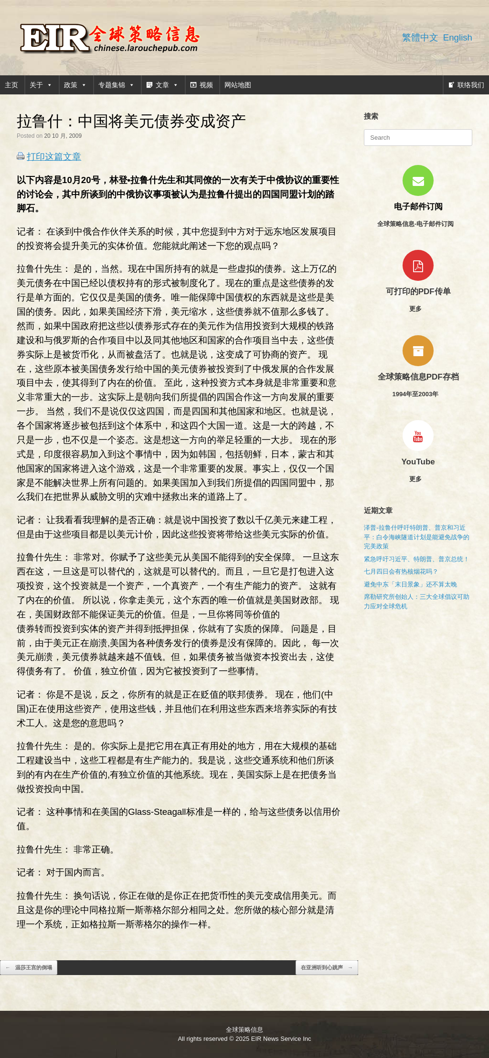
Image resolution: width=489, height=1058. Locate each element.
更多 (418, 308)
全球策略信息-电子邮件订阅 (418, 223)
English (457, 37)
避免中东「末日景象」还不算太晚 (410, 584)
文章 (167, 85)
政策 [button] (75, 85)
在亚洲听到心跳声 (327, 968)
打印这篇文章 (54, 157)
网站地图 (237, 85)
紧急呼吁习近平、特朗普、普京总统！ (416, 559)
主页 (11, 85)
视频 (206, 85)
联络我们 (470, 85)
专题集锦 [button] (116, 85)
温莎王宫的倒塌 (28, 968)
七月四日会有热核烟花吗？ (401, 571)
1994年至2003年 (418, 394)
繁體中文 (420, 37)
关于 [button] (41, 85)
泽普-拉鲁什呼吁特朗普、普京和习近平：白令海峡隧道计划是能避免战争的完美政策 (416, 537)
